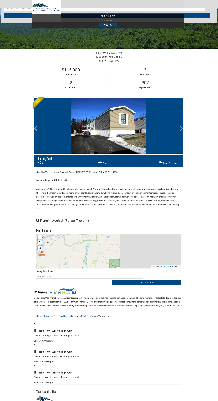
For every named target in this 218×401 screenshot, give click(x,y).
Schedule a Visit (171, 142)
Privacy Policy (149, 218)
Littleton (74, 313)
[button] (142, 39)
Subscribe (160, 300)
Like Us (48, 25)
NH (55, 313)
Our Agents (144, 130)
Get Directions (120, 271)
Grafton (63, 313)
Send (160, 224)
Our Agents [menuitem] (163, 4)
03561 (83, 313)
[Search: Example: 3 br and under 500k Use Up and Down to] (104, 39)
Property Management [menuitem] (144, 4)
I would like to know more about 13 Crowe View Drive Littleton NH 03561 (160, 179)
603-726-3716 (48, 16)
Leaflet (103, 261)
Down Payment (147, 339)
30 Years (156, 320)
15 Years (168, 320)
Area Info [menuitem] (126, 4)
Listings (48, 313)
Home (39, 313)
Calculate (160, 361)
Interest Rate (146, 350)
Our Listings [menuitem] (71, 4)
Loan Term (144, 320)
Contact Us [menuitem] (177, 4)
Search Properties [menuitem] (89, 4)
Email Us (48, 19)
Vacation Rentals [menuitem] (110, 4)
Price (141, 329)
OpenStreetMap (115, 261)
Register (179, 13)
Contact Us (144, 125)
